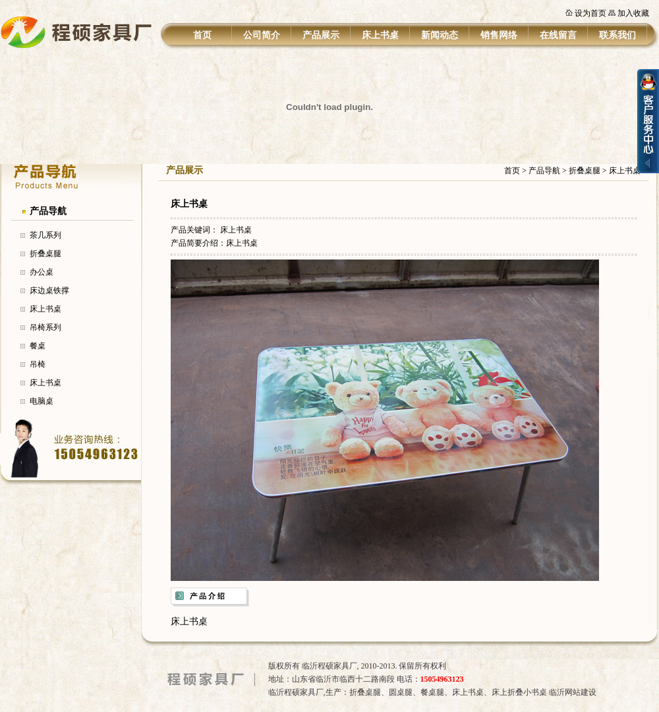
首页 (202, 35)
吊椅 (37, 364)
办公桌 (41, 272)
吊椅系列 (45, 327)
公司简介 (261, 35)
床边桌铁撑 (49, 290)
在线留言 (558, 35)
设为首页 (590, 13)
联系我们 (617, 35)
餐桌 (37, 345)
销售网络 (498, 35)
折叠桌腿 (45, 253)
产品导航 (48, 211)
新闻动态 (439, 35)
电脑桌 (41, 401)
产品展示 (320, 35)
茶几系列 (45, 235)
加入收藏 (633, 13)
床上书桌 (380, 35)
